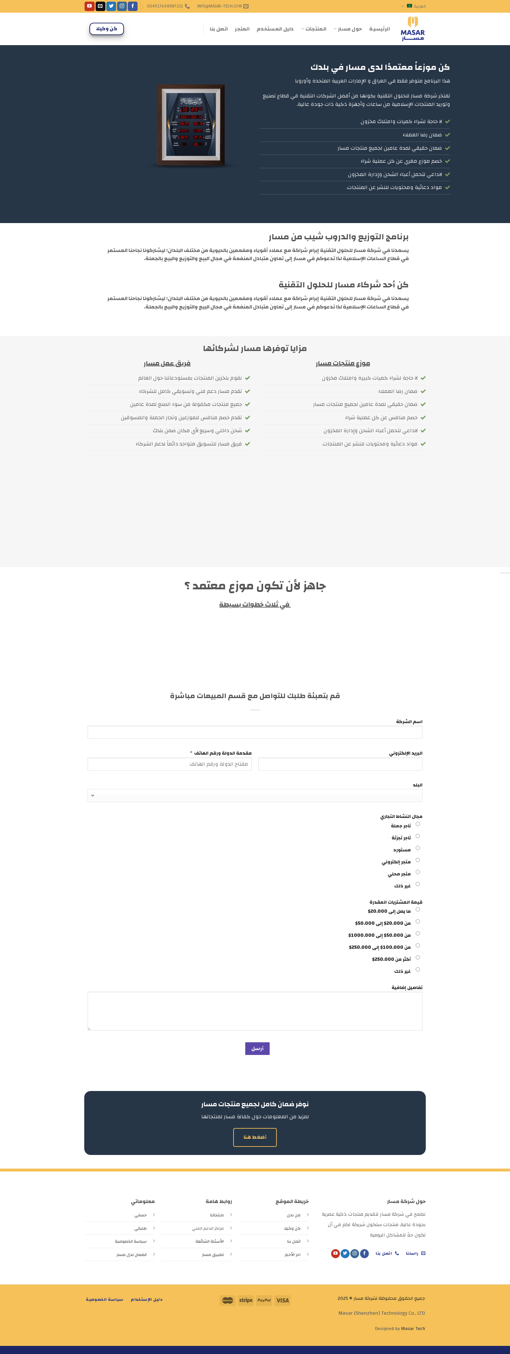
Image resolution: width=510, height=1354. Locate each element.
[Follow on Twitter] (111, 6)
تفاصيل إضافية (407, 987)
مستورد (402, 850)
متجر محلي (399, 874)
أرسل (257, 1048)
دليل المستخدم (275, 29)
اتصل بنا (219, 29)
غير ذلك (402, 886)
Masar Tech (413, 1328)
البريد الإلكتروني (406, 753)
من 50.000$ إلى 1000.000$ (379, 935)
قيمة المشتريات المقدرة (396, 902)
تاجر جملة (401, 825)
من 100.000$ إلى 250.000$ (380, 947)
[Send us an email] (100, 6)
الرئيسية (379, 29)
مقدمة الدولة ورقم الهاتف (223, 753)
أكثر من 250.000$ (391, 959)
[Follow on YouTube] (89, 6)
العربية (413, 6)
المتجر (242, 29)
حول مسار (347, 29)
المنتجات (313, 29)
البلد (418, 785)
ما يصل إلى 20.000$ (389, 911)
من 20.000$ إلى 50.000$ (383, 923)
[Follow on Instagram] (122, 6)
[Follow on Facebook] (133, 6)
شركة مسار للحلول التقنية (407, 96)
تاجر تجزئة (401, 838)
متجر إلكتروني (396, 862)
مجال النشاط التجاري (401, 816)
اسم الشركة (409, 721)
